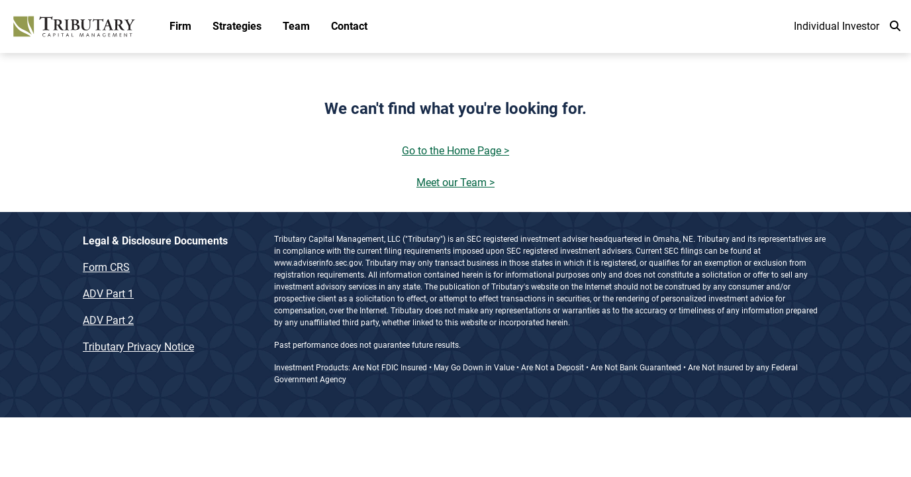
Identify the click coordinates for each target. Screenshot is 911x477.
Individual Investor (836, 26)
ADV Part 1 (108, 294)
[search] (895, 26)
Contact (349, 26)
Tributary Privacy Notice (138, 347)
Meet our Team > (455, 182)
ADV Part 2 (108, 320)
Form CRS (106, 267)
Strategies (237, 26)
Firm (180, 26)
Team (296, 26)
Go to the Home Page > (455, 150)
